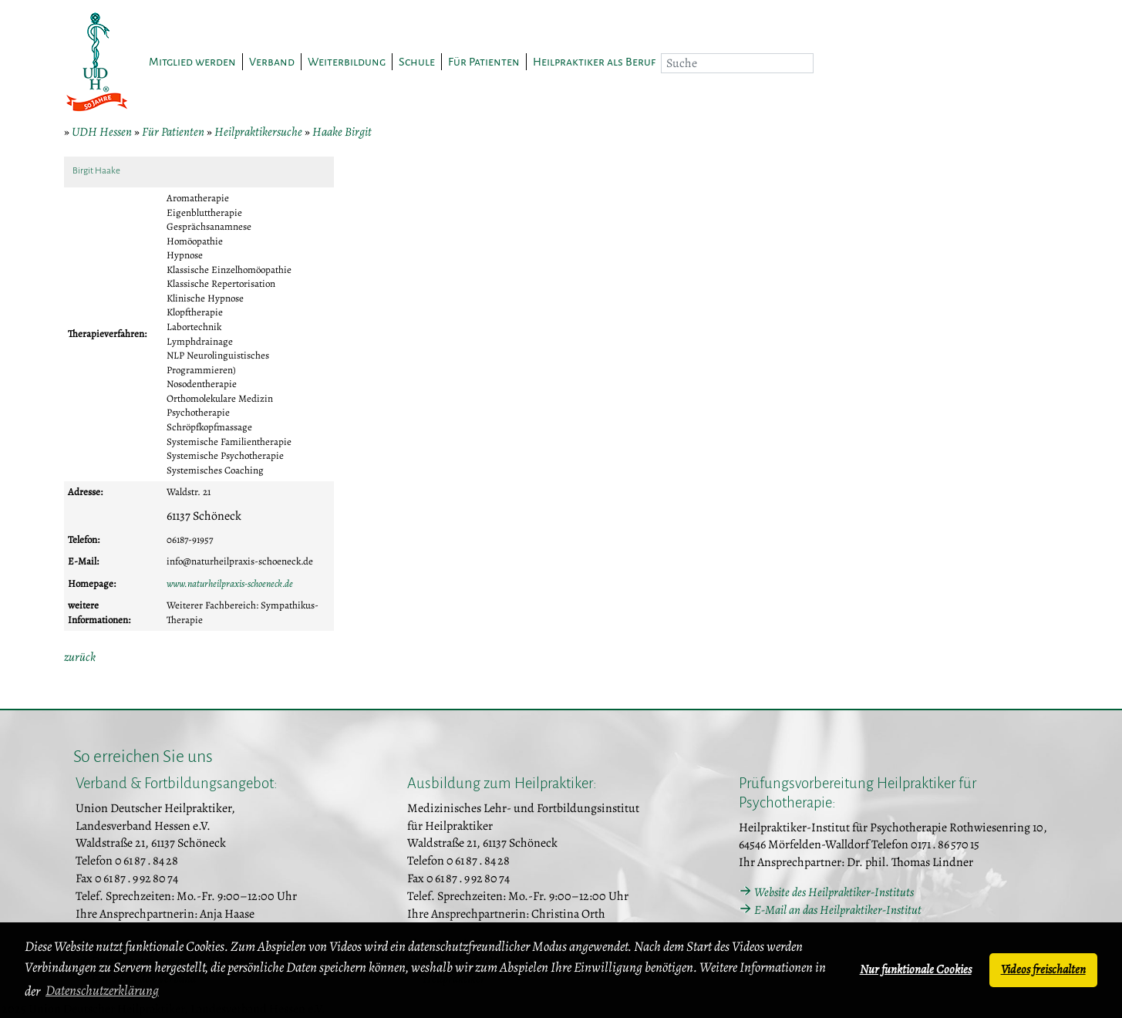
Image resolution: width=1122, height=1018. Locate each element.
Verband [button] (272, 62)
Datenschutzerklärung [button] (102, 990)
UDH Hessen (102, 131)
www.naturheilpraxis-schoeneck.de (230, 583)
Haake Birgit (342, 131)
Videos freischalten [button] (1043, 969)
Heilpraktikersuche (258, 131)
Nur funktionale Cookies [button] (916, 969)
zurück (80, 657)
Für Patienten (173, 131)
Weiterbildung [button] (347, 62)
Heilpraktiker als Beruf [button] (594, 62)
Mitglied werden (192, 62)
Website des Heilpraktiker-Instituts (834, 892)
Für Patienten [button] (484, 62)
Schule (417, 62)
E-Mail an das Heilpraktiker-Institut (838, 910)
